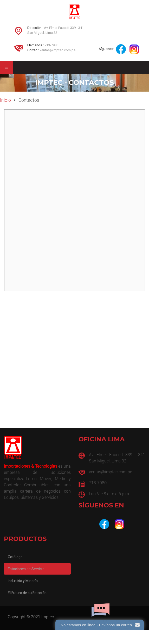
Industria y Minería (23, 581)
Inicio (5, 100)
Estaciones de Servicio (26, 569)
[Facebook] (104, 524)
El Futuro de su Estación (27, 593)
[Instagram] (119, 524)
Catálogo (15, 557)
